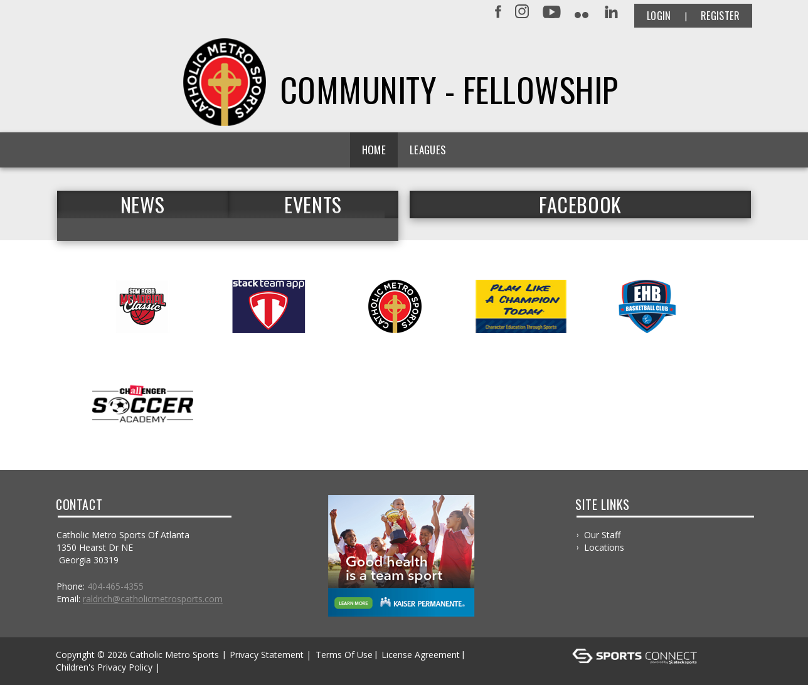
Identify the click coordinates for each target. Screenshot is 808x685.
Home (374, 149)
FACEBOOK (580, 204)
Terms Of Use (344, 655)
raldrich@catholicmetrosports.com (153, 599)
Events (313, 204)
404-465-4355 (115, 586)
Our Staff (602, 535)
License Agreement (420, 655)
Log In (181, 667)
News (142, 204)
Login (659, 15)
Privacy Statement (267, 655)
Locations (604, 547)
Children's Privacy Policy (104, 667)
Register (720, 15)
